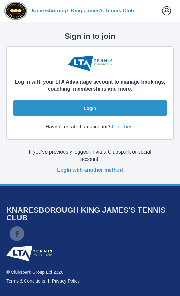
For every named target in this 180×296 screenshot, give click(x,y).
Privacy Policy (65, 281)
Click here (123, 126)
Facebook (17, 233)
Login (90, 108)
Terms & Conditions (25, 281)
